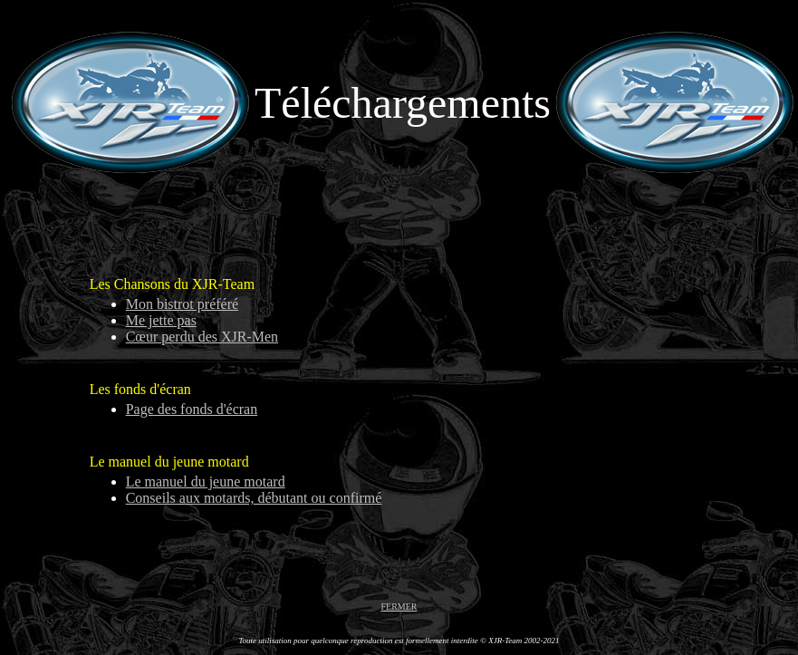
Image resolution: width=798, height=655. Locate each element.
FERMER (398, 607)
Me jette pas (161, 320)
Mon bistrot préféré (182, 304)
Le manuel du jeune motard (205, 481)
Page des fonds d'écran (192, 409)
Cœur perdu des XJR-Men (202, 336)
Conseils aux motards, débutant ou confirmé (254, 498)
